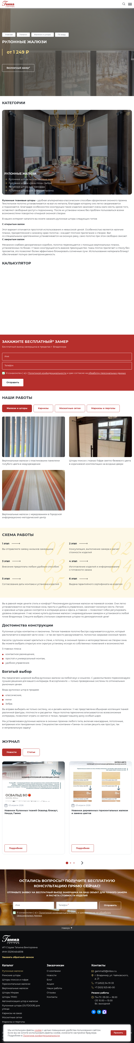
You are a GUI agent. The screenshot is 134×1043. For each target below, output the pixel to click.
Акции (50, 984)
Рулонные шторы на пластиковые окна (31, 179)
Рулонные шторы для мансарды (27, 186)
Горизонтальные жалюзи (16, 984)
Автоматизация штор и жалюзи (20, 1001)
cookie (38, 1030)
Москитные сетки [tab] (70, 408)
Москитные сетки (12, 1017)
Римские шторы (11, 975)
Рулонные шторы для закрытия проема (31, 190)
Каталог (23, 35)
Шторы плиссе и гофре (15, 979)
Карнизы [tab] (43, 408)
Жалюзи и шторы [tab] (17, 408)
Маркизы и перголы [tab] (103, 408)
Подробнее (16, 848)
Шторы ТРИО (9, 997)
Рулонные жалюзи (12, 971)
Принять (118, 1033)
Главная (9, 35)
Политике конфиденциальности (41, 1035)
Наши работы (54, 988)
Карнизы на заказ (12, 1013)
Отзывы (51, 992)
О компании (54, 971)
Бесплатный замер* (18, 68)
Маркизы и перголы (13, 1021)
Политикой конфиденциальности (47, 373)
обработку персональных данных (107, 373)
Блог (49, 979)
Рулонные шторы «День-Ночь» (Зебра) (30, 183)
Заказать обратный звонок (18, 957)
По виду (62, 35)
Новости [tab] (12, 752)
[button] (82, 863)
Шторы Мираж (10, 992)
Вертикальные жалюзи (15, 988)
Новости (52, 975)
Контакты (52, 997)
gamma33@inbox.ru (106, 971)
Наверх (66, 928)
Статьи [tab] (31, 752)
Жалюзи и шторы (42, 35)
